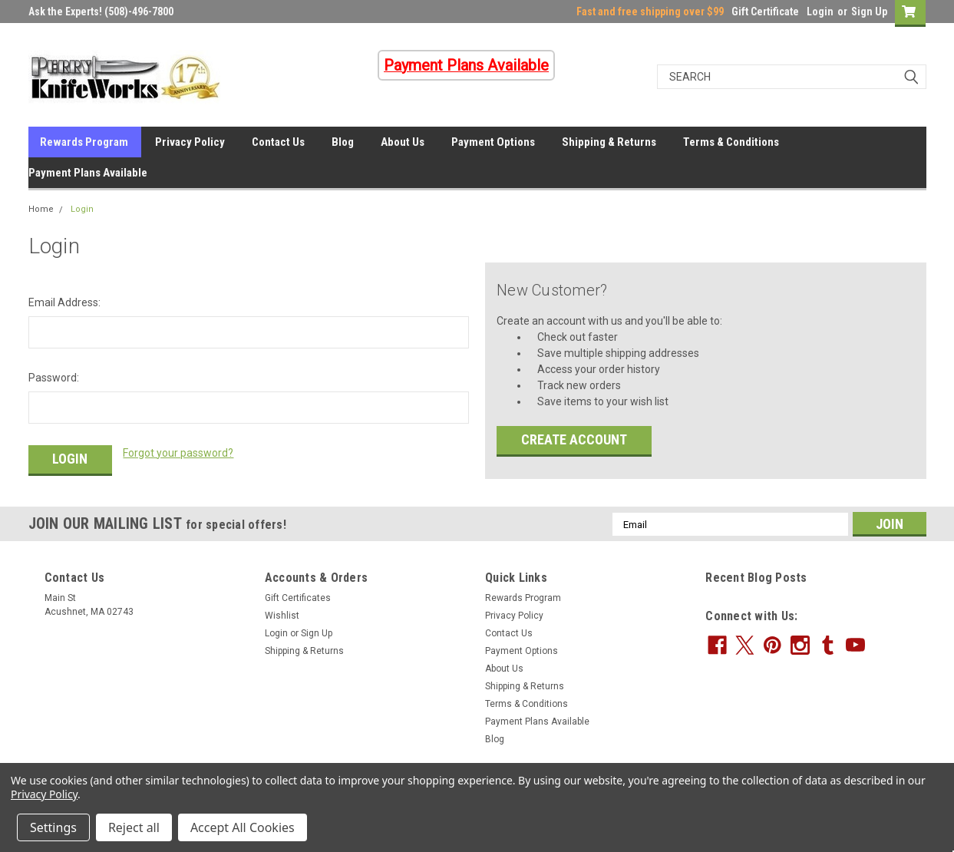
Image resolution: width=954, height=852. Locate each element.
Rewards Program (84, 142)
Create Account (574, 439)
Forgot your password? (178, 453)
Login (820, 11)
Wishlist (282, 615)
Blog (343, 142)
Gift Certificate (765, 11)
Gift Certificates (298, 598)
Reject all (134, 827)
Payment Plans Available (87, 173)
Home (41, 209)
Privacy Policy (190, 142)
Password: (53, 378)
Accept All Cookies (242, 827)
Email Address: (64, 302)
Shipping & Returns (609, 142)
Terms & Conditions (731, 142)
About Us (402, 142)
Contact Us (278, 142)
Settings (53, 827)
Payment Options (493, 142)
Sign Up (869, 11)
